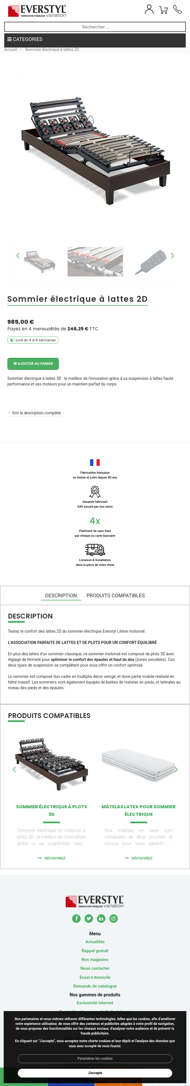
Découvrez (55, 858)
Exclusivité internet (95, 1002)
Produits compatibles (116, 595)
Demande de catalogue (95, 986)
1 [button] (82, 865)
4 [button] (108, 865)
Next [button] (172, 253)
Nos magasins (95, 959)
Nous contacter (94, 968)
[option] (39, 262)
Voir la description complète (36, 413)
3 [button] (99, 865)
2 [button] (91, 865)
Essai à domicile (94, 977)
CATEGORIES (24, 39)
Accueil (10, 49)
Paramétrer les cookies (95, 1059)
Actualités (95, 941)
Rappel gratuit (95, 950)
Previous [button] (18, 253)
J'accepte (95, 1073)
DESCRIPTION (61, 595)
